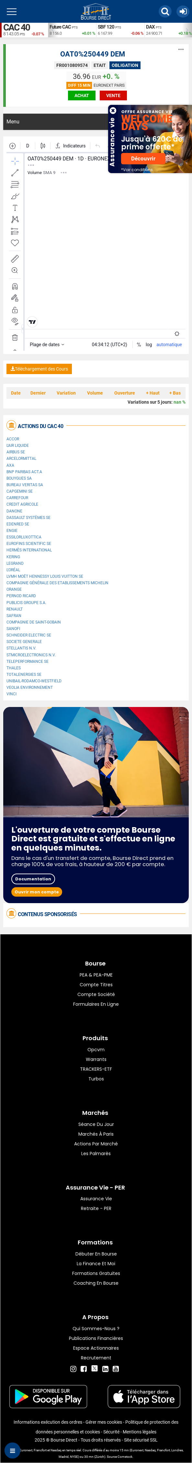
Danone (14, 511)
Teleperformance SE (27, 661)
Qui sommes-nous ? (96, 1328)
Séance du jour (96, 1124)
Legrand (15, 563)
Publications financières (96, 1338)
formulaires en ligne (96, 1004)
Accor (12, 439)
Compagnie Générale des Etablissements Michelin (57, 583)
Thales (13, 668)
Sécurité (111, 1431)
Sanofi (13, 628)
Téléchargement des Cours (39, 369)
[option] (72, 30)
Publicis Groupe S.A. (26, 602)
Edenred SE (17, 524)
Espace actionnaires (96, 1348)
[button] (165, 11)
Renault (14, 609)
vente (113, 95)
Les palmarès (96, 1153)
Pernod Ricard (21, 596)
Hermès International (29, 550)
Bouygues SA (19, 478)
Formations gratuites (96, 1273)
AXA (10, 465)
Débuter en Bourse (96, 1254)
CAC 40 (16, 27)
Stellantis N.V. (21, 648)
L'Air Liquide (17, 445)
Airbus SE (15, 452)
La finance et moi (96, 1263)
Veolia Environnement (29, 687)
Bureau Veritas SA (24, 485)
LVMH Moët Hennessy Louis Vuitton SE (44, 576)
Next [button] (189, 30)
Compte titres (96, 984)
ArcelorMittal (21, 458)
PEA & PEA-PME (96, 975)
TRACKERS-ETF (96, 1069)
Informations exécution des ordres (48, 1422)
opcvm (96, 1049)
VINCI (11, 694)
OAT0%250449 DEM (92, 54)
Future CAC (60, 27)
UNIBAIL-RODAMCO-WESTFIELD (34, 681)
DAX (150, 27)
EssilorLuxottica (23, 537)
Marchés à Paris (96, 1134)
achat (81, 95)
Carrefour (17, 498)
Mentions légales (139, 1431)
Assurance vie (96, 1198)
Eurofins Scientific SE (28, 543)
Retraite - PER (96, 1208)
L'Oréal (13, 570)
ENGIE (11, 530)
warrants (96, 1059)
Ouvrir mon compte (37, 892)
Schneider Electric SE (28, 635)
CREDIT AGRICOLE (22, 504)
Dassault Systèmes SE (28, 517)
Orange (14, 589)
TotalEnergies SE (23, 674)
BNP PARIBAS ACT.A (24, 472)
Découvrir (143, 159)
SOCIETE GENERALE (24, 641)
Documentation (33, 879)
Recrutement (96, 1358)
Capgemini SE (19, 491)
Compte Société (96, 994)
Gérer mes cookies (103, 1422)
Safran (13, 615)
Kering (13, 557)
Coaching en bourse (96, 1283)
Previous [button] (51, 30)
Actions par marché (96, 1144)
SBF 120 (106, 27)
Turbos (96, 1079)
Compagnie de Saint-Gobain (33, 622)
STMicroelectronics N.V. (31, 655)
